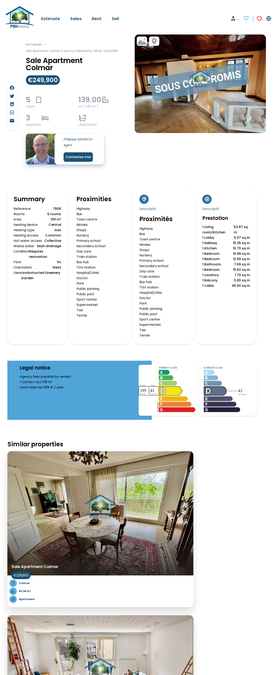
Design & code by (257, 666)
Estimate (11, 607)
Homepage (34, 44)
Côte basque (89, 612)
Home (9, 602)
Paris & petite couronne (98, 596)
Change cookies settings (103, 666)
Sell (7, 623)
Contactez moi (78, 157)
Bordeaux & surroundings (99, 607)
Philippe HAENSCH (78, 139)
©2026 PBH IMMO (18, 666)
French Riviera (90, 602)
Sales (8, 613)
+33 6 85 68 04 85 (157, 622)
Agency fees (69, 666)
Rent (8, 618)
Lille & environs (91, 618)
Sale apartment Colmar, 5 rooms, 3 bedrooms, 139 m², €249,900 (72, 51)
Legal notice (45, 666)
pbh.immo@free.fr (158, 628)
